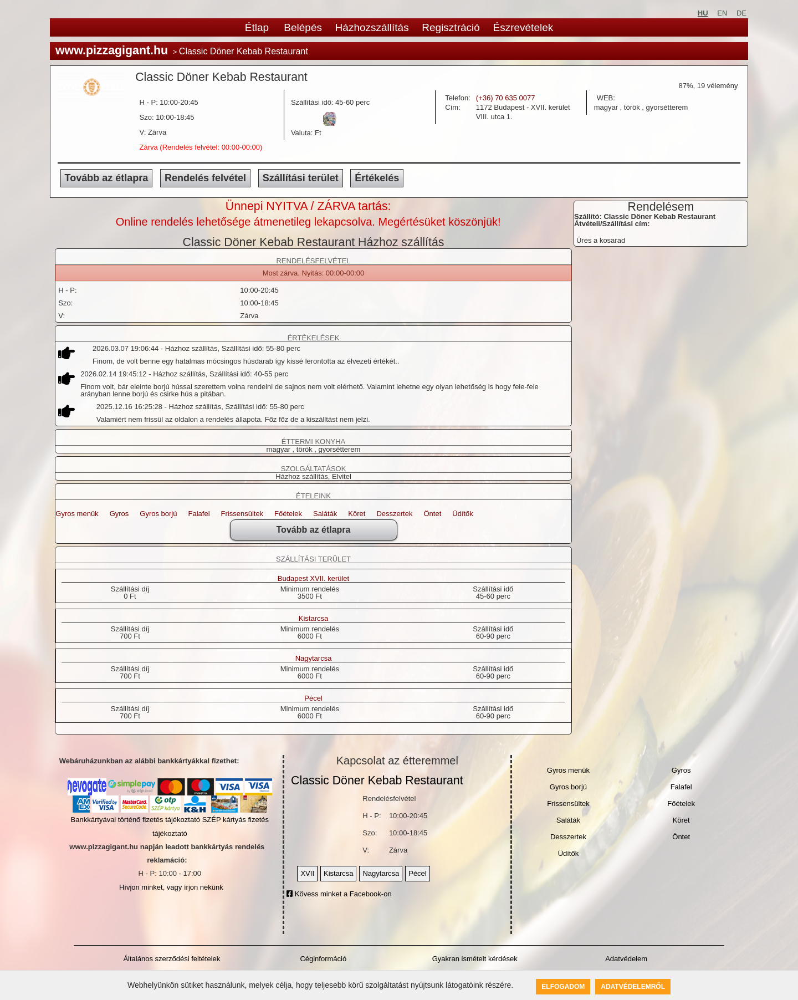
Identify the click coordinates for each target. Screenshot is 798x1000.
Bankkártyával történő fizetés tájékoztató (135, 819)
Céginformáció (323, 959)
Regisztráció (451, 27)
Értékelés (377, 177)
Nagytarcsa (313, 658)
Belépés (303, 27)
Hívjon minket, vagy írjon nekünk (171, 887)
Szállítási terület (301, 177)
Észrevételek (523, 27)
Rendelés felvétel (205, 177)
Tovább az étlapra (107, 177)
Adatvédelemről (633, 987)
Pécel (313, 698)
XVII (307, 873)
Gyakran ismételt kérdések (475, 959)
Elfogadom (563, 987)
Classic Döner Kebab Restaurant (377, 780)
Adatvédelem (626, 959)
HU (703, 13)
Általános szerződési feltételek (171, 959)
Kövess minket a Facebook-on (339, 894)
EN (722, 13)
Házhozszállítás (372, 27)
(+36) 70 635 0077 (505, 98)
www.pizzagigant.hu (111, 50)
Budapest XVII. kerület (313, 579)
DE (741, 13)
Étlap (257, 27)
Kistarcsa (313, 619)
